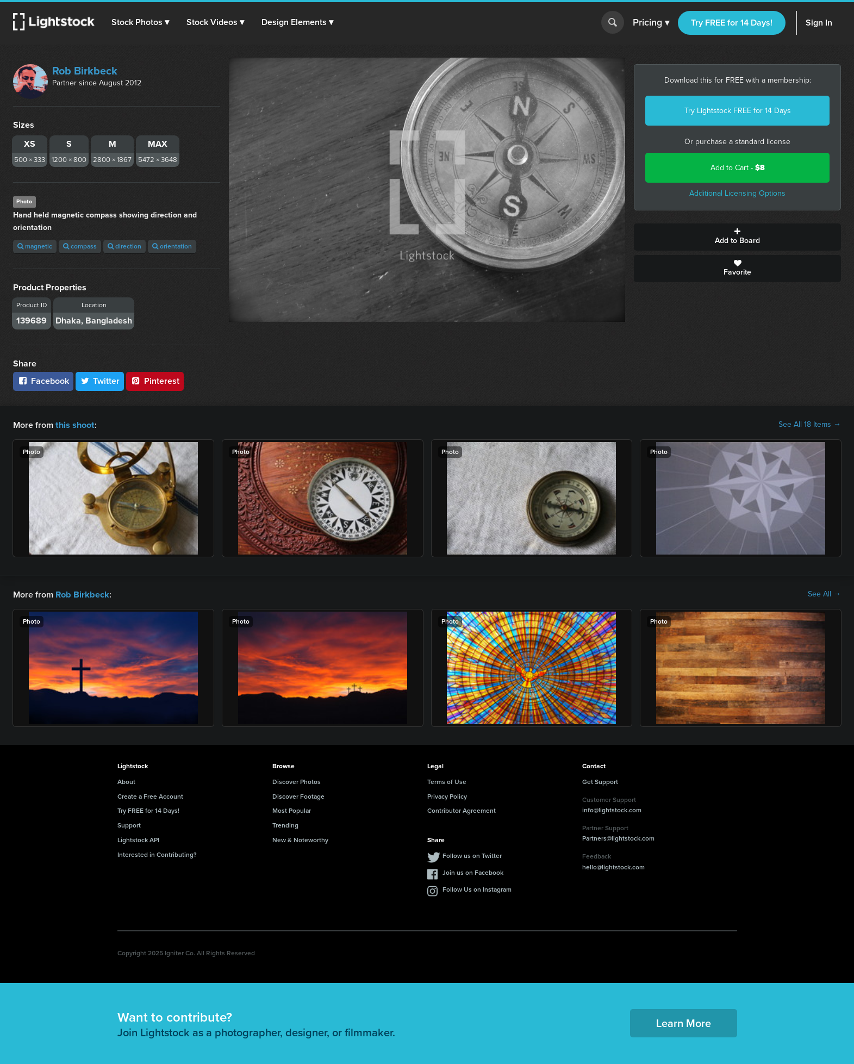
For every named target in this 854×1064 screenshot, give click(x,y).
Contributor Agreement (461, 809)
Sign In (819, 22)
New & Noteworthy (300, 839)
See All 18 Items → (809, 424)
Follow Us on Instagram (477, 888)
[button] (141, 22)
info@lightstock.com (611, 809)
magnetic (34, 246)
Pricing (651, 23)
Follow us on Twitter (472, 855)
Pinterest (154, 381)
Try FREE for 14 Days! (731, 22)
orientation (172, 246)
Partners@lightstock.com (618, 837)
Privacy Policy (447, 795)
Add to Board (737, 237)
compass (80, 246)
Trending (285, 824)
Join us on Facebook (472, 871)
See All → (824, 593)
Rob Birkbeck (84, 71)
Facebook (43, 381)
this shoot (74, 424)
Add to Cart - (737, 167)
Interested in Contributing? (157, 853)
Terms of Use (446, 781)
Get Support (600, 781)
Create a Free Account (150, 795)
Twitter (100, 381)
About (126, 781)
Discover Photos (296, 781)
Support (129, 824)
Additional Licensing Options (737, 193)
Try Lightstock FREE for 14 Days (737, 110)
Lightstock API (138, 839)
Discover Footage (298, 795)
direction (124, 246)
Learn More (683, 1022)
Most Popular (291, 809)
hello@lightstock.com (613, 866)
